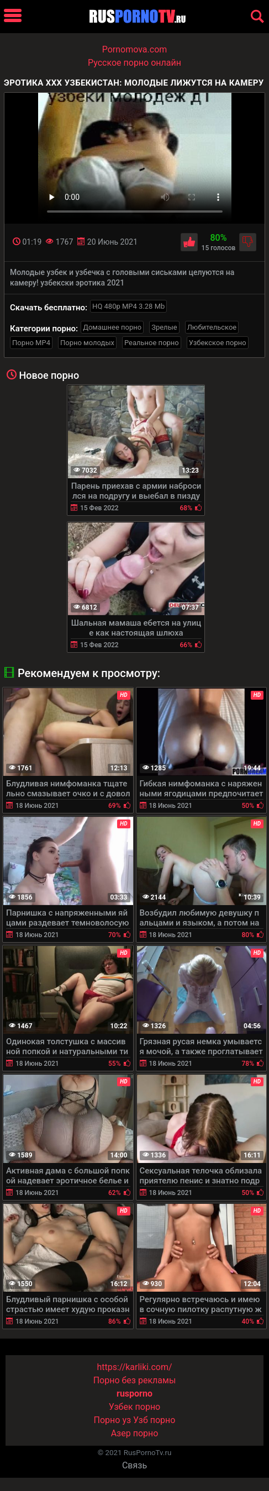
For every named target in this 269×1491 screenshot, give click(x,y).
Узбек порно (135, 1407)
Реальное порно (151, 343)
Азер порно (135, 1433)
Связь (134, 1465)
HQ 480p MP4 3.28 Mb (128, 306)
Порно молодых (87, 343)
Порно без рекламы (134, 1380)
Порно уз (112, 1420)
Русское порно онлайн (134, 62)
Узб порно (154, 1420)
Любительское (212, 327)
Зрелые (164, 327)
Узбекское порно (217, 343)
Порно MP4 (31, 343)
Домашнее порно (112, 327)
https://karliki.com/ (134, 1367)
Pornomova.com (134, 49)
